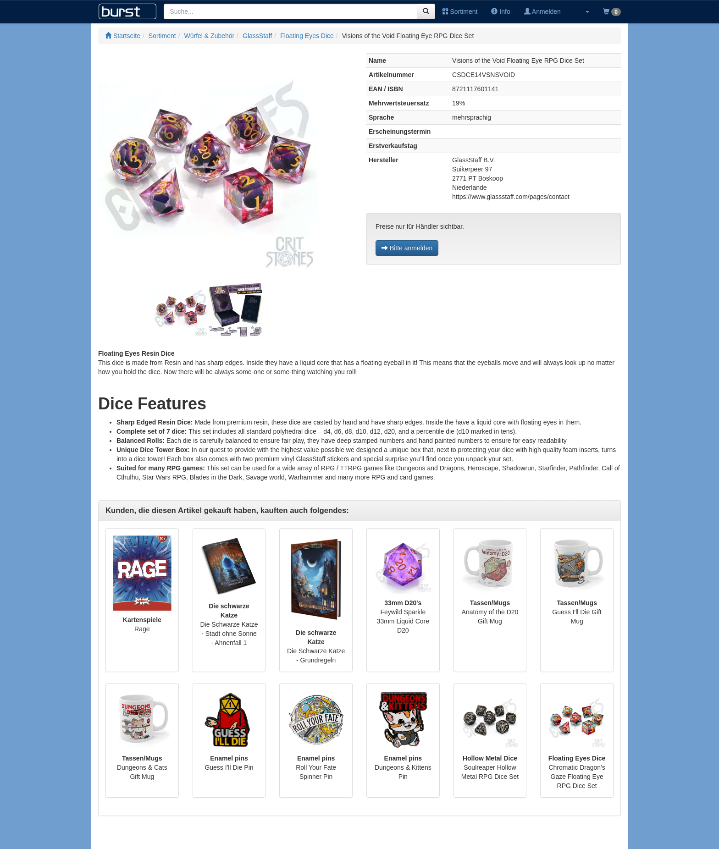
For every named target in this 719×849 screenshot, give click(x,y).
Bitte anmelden (407, 248)
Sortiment (460, 11)
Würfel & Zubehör (209, 35)
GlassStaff (257, 35)
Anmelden (542, 11)
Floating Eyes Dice (307, 35)
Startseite (122, 35)
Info (500, 11)
